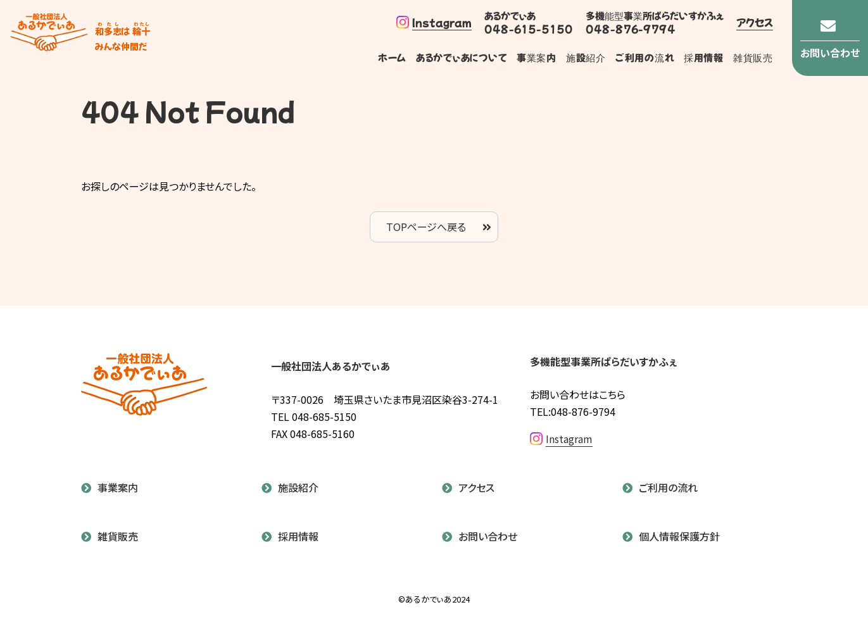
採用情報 (704, 57)
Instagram (434, 22)
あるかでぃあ (49, 38)
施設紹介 (585, 57)
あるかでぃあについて (461, 57)
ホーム (392, 57)
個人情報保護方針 (679, 536)
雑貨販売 (753, 57)
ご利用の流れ (644, 57)
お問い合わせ (487, 536)
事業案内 (536, 57)
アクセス (754, 22)
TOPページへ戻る (426, 226)
